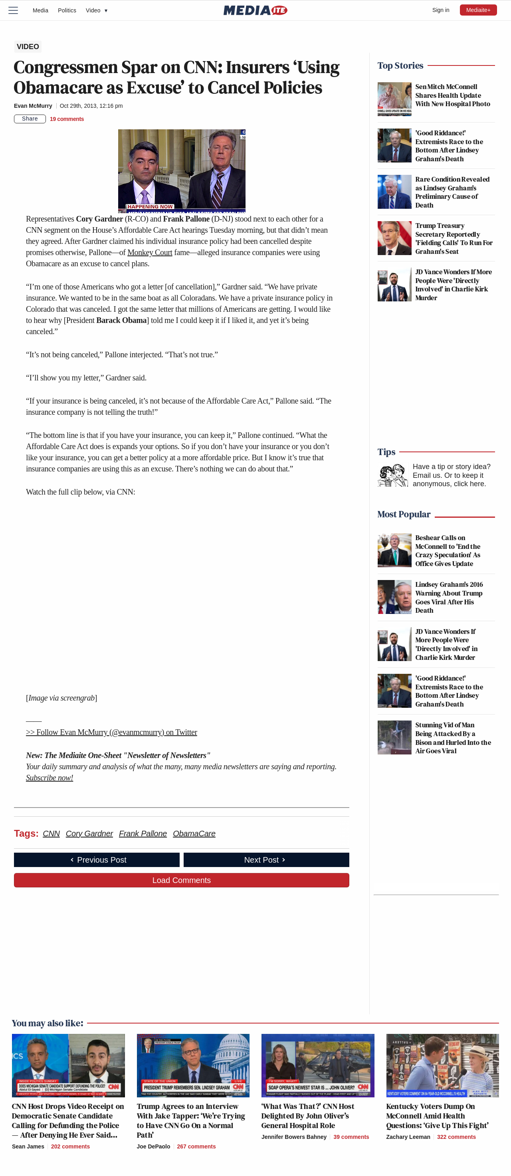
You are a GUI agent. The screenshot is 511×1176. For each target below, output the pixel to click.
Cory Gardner (89, 833)
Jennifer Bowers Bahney (294, 1137)
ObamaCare (194, 833)
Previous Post (97, 859)
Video (96, 10)
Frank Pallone (143, 833)
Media (40, 10)
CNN (51, 833)
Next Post (265, 859)
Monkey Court (149, 252)
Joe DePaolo (153, 1146)
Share (30, 118)
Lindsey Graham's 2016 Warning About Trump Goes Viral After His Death (449, 597)
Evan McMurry (33, 106)
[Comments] (67, 119)
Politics (67, 10)
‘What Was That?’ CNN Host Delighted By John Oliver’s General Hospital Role (308, 1116)
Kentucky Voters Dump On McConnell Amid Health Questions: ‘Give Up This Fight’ (437, 1116)
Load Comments (182, 880)
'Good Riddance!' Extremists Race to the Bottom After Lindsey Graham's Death (449, 146)
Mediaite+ (478, 10)
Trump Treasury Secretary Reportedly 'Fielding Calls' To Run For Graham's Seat (454, 238)
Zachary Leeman (408, 1137)
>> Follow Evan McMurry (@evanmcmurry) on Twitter (111, 732)
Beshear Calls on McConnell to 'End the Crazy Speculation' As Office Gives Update (448, 550)
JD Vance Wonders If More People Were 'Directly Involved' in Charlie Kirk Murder (454, 285)
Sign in (441, 10)
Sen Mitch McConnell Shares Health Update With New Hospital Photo (453, 95)
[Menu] (18, 10)
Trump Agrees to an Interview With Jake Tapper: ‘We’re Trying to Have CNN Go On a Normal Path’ (191, 1120)
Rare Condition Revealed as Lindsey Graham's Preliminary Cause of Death (452, 192)
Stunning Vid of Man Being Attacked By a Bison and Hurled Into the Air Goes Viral (453, 738)
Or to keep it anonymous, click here (448, 479)
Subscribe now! (49, 777)
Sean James (28, 1146)
